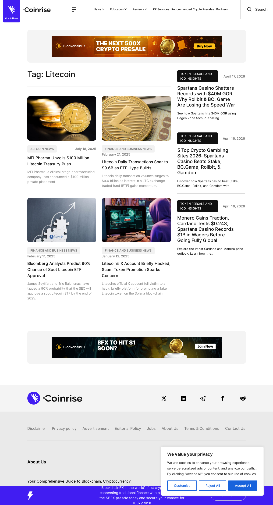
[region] (212, 471)
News (99, 9)
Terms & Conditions (201, 423)
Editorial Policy (128, 423)
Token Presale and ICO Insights (196, 76)
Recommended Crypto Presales (192, 9)
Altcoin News (42, 149)
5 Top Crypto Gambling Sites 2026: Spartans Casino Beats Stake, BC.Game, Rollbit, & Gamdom (202, 161)
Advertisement (95, 423)
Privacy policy (64, 423)
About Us (170, 423)
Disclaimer (36, 423)
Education (118, 9)
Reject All (213, 485)
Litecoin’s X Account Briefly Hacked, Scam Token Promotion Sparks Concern (134, 269)
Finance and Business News (128, 149)
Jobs (151, 423)
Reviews (140, 9)
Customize (182, 485)
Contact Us (235, 423)
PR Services (161, 9)
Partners (222, 9)
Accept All (243, 485)
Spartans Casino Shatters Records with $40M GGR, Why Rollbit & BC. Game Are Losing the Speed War (206, 96)
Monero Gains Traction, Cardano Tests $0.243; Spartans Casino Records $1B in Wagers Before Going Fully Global (205, 229)
